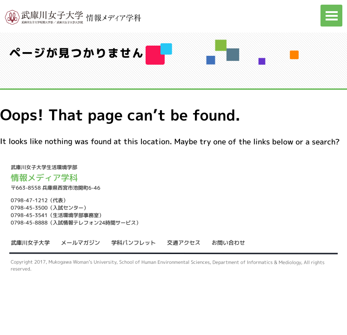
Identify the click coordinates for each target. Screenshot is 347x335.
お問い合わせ (228, 243)
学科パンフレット (133, 243)
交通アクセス (183, 243)
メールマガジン (80, 243)
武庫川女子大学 (30, 243)
